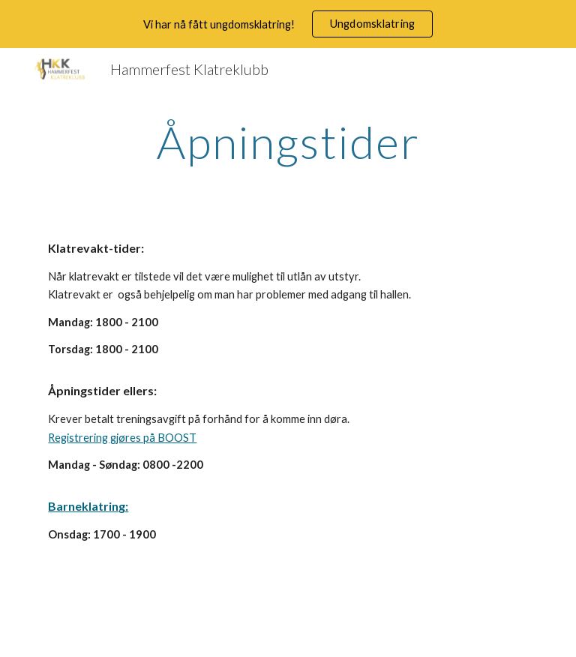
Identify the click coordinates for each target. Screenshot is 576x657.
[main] (287, 141)
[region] (288, 24)
